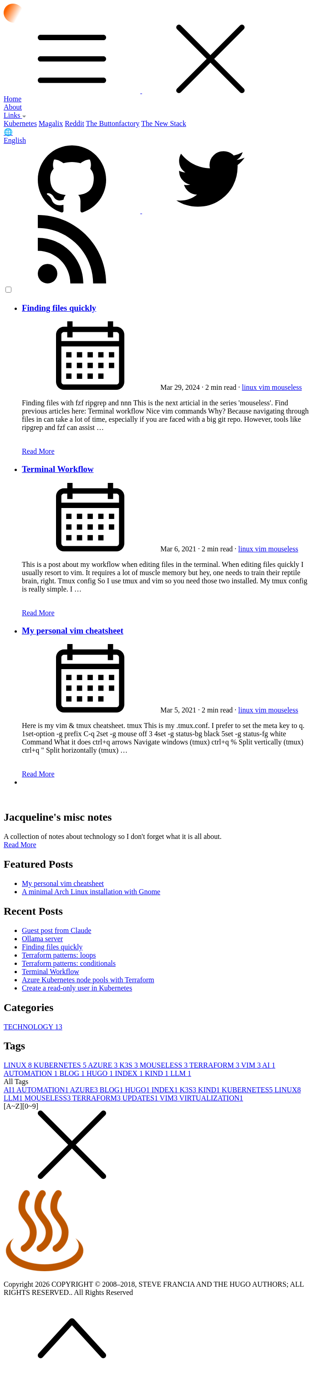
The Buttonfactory (113, 123)
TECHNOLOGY (33, 1027)
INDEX (130, 1073)
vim (265, 387)
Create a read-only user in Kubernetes (77, 988)
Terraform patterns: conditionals (69, 963)
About (13, 107)
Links (15, 115)
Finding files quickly (59, 308)
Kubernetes (20, 123)
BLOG (73, 1073)
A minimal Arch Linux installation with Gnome (91, 892)
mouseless (287, 387)
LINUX (19, 1065)
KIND (157, 1073)
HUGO (101, 1073)
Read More (38, 451)
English (15, 140)
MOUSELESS (164, 1065)
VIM (251, 1065)
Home (12, 99)
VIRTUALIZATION (211, 1098)
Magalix (51, 123)
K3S (129, 1065)
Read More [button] (20, 845)
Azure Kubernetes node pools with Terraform (88, 980)
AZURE (103, 1065)
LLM (180, 1073)
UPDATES (141, 1098)
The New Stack (163, 123)
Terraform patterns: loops (59, 955)
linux (250, 387)
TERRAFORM (215, 1065)
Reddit (74, 123)
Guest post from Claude (56, 930)
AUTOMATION (31, 1073)
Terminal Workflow (57, 469)
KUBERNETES (61, 1065)
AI (269, 1065)
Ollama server (42, 939)
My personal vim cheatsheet (72, 630)
